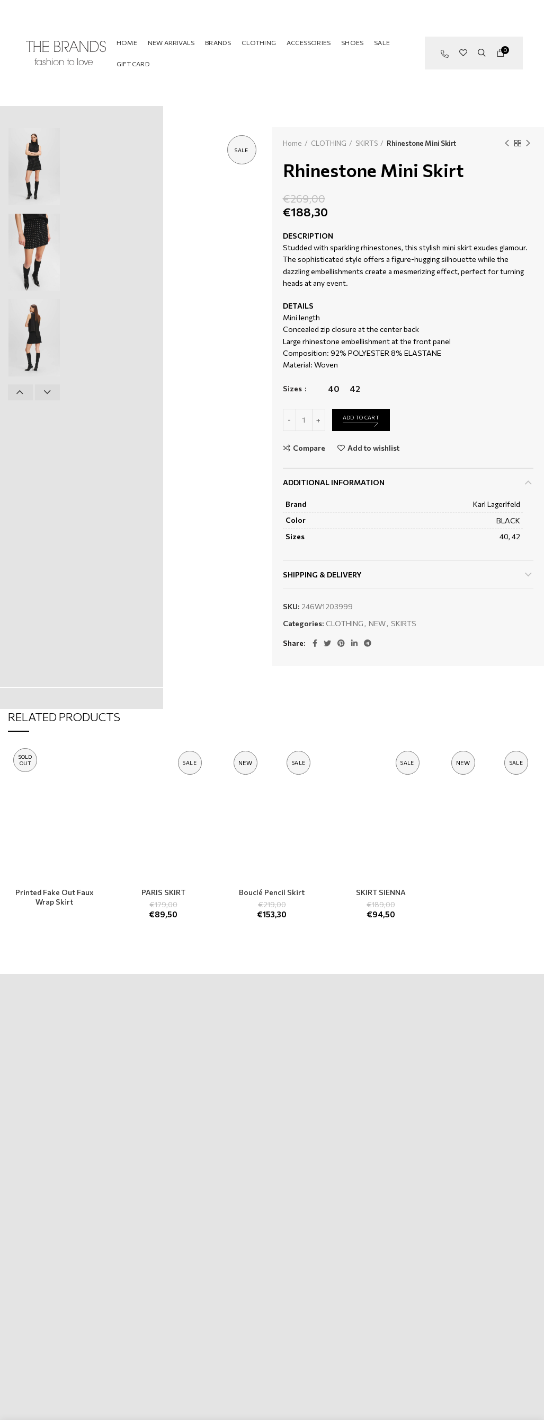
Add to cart (361, 417)
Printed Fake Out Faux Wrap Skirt (54, 897)
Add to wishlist (373, 448)
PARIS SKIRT (163, 892)
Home (292, 143)
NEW (377, 623)
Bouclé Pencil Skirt (272, 892)
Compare (309, 448)
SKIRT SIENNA (381, 892)
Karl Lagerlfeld (496, 504)
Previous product (507, 143)
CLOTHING (328, 143)
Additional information (334, 482)
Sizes (293, 388)
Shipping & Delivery (322, 574)
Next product (528, 143)
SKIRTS (366, 143)
